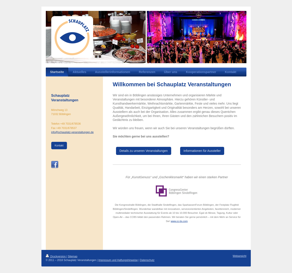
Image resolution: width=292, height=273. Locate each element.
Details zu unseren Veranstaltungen (144, 151)
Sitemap (72, 256)
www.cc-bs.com (179, 221)
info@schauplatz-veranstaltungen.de (72, 132)
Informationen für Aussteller (202, 151)
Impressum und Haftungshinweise (118, 260)
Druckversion (56, 256)
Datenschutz (147, 260)
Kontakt (59, 145)
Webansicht (239, 256)
